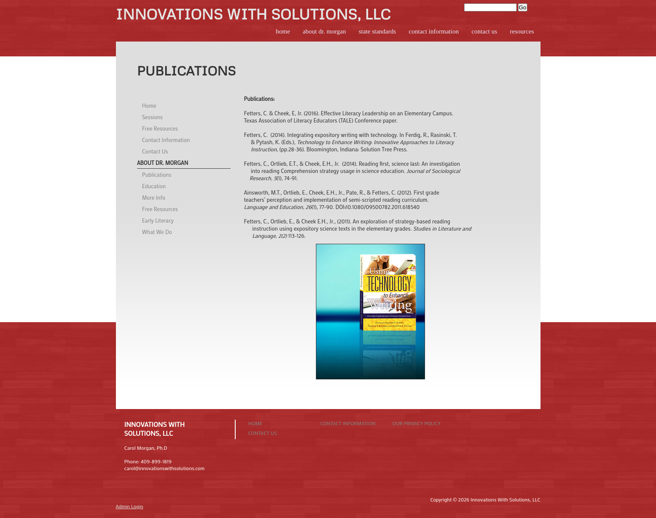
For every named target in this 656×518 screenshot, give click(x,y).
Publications (157, 174)
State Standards (377, 31)
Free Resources (160, 128)
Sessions (152, 116)
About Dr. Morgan (324, 31)
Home (283, 31)
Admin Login (130, 506)
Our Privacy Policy (417, 423)
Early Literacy (158, 220)
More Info (154, 197)
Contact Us (484, 31)
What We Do (157, 231)
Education (154, 185)
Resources (522, 31)
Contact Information (434, 31)
